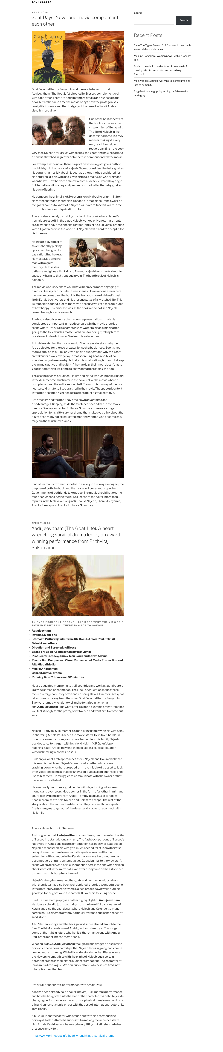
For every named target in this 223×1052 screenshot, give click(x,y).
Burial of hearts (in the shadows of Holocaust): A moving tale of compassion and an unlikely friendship (160, 70)
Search (138, 12)
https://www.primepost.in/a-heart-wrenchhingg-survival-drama (73, 1035)
